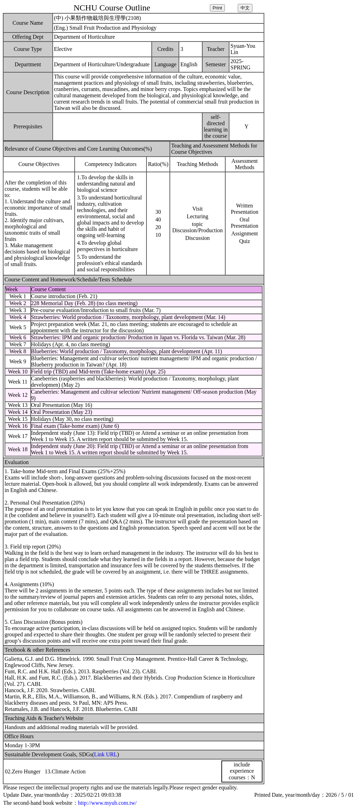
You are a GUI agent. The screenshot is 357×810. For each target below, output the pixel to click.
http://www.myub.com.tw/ (107, 803)
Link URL (105, 754)
